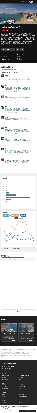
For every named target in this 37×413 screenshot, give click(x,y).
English (27, 410)
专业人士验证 (5, 379)
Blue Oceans (5, 388)
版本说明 (21, 402)
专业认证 (4, 396)
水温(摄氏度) (6, 215)
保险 (20, 388)
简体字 (9, 410)
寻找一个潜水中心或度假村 (10, 363)
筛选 (14, 259)
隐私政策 (4, 402)
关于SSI (3, 394)
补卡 (20, 379)
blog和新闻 (4, 386)
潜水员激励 (21, 394)
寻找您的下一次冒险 (8, 366)
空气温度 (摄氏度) (14, 215)
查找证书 (21, 377)
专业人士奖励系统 (23, 396)
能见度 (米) (23, 215)
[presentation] (6, 259)
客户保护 (4, 377)
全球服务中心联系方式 (24, 375)
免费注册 (4, 385)
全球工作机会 (7, 369)
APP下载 (21, 385)
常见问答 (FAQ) (5, 375)
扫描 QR (6, 49)
